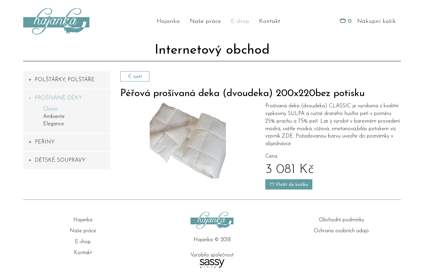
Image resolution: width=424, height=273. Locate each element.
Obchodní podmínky (341, 220)
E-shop (240, 21)
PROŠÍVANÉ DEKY (58, 98)
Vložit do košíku (289, 184)
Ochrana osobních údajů (341, 231)
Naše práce (205, 21)
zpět (134, 76)
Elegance (53, 124)
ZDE (287, 136)
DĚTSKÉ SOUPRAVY (60, 160)
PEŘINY (45, 142)
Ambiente (54, 116)
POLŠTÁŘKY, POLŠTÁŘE (65, 79)
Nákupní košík (368, 21)
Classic (50, 109)
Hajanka (168, 21)
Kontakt (269, 21)
